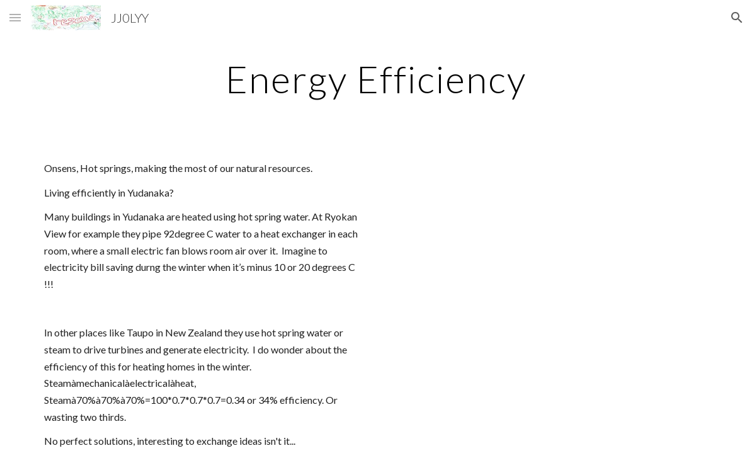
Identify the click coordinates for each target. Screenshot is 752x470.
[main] (376, 79)
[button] (15, 17)
